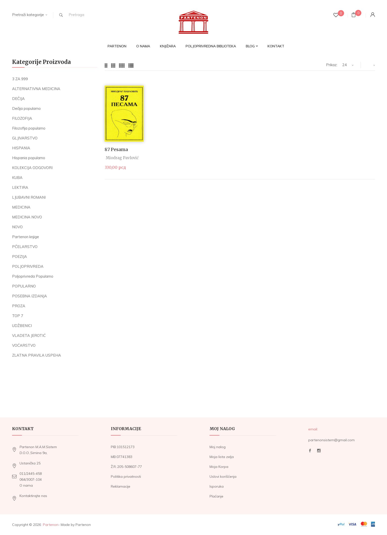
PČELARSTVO (25, 246)
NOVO (17, 227)
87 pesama (116, 149)
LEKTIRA (20, 187)
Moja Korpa (219, 466)
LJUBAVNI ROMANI (29, 197)
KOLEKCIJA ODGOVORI (32, 167)
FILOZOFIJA (22, 118)
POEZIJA (19, 256)
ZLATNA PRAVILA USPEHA (36, 355)
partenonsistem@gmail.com (331, 440)
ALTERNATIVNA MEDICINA (36, 88)
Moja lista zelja (222, 457)
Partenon (50, 524)
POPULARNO (24, 286)
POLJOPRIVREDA (27, 266)
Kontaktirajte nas (33, 496)
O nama (26, 485)
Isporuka (217, 486)
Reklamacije (120, 486)
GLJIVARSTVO (25, 138)
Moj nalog (218, 447)
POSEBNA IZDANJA (29, 296)
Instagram (319, 450)
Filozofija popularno (28, 128)
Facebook (310, 450)
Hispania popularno (28, 157)
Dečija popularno (26, 108)
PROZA (18, 306)
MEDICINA (21, 207)
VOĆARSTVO (24, 345)
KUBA (17, 177)
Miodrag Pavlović (122, 157)
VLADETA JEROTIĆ (29, 335)
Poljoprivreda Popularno (32, 276)
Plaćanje (216, 496)
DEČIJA (18, 98)
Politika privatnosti (126, 476)
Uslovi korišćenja (223, 476)
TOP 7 (17, 315)
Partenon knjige (25, 236)
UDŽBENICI (22, 325)
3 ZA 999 (20, 78)
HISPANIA (21, 148)
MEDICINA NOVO (27, 217)
